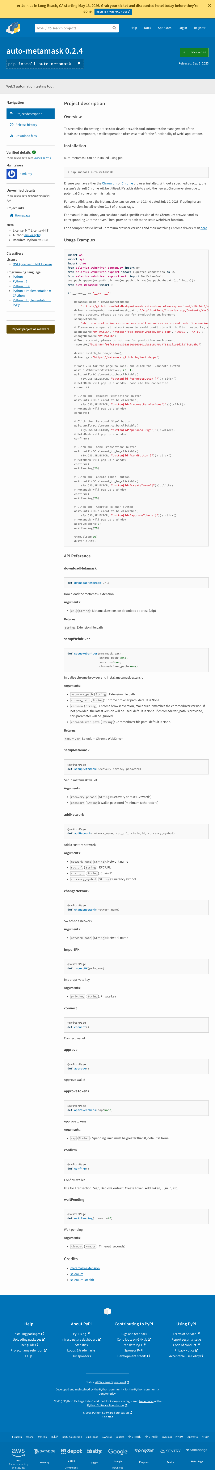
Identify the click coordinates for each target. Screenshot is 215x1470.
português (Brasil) (72, 1437)
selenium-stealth (82, 1280)
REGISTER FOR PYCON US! (111, 12)
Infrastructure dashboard (79, 1339)
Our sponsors (81, 1356)
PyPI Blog (79, 1334)
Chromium (109, 183)
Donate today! (107, 1393)
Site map (107, 1417)
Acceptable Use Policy (184, 1356)
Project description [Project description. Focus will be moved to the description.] (26, 114)
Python (18, 276)
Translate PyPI (132, 1345)
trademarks (146, 1401)
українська (92, 1437)
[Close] (209, 5)
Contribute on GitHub (132, 1339)
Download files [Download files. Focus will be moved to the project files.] (23, 136)
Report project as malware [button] (30, 329)
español (30, 1437)
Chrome (127, 183)
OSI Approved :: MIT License (32, 264)
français (42, 1437)
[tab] (31, 113)
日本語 (54, 1437)
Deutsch (120, 1437)
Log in (182, 28)
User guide (27, 1345)
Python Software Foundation (105, 1405)
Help (134, 28)
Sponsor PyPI (133, 1350)
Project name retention (27, 1350)
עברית (179, 1437)
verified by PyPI (42, 158)
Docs (147, 28)
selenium (76, 1274)
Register (200, 28)
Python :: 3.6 (21, 286)
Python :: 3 (20, 281)
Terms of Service (184, 1334)
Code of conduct (184, 1345)
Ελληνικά (107, 1437)
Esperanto (192, 1437)
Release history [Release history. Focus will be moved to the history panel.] (23, 124)
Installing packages (27, 1334)
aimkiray (30, 235)
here (204, 228)
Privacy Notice (184, 1350)
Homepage (20, 215)
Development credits (132, 1356)
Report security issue (186, 1339)
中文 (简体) (135, 1437)
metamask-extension (85, 1268)
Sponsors (165, 28)
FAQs (28, 1356)
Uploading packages (27, 1339)
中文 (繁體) (152, 1437)
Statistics (81, 1345)
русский (167, 1437)
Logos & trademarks (81, 1350)
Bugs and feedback (134, 1334)
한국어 (206, 1437)
